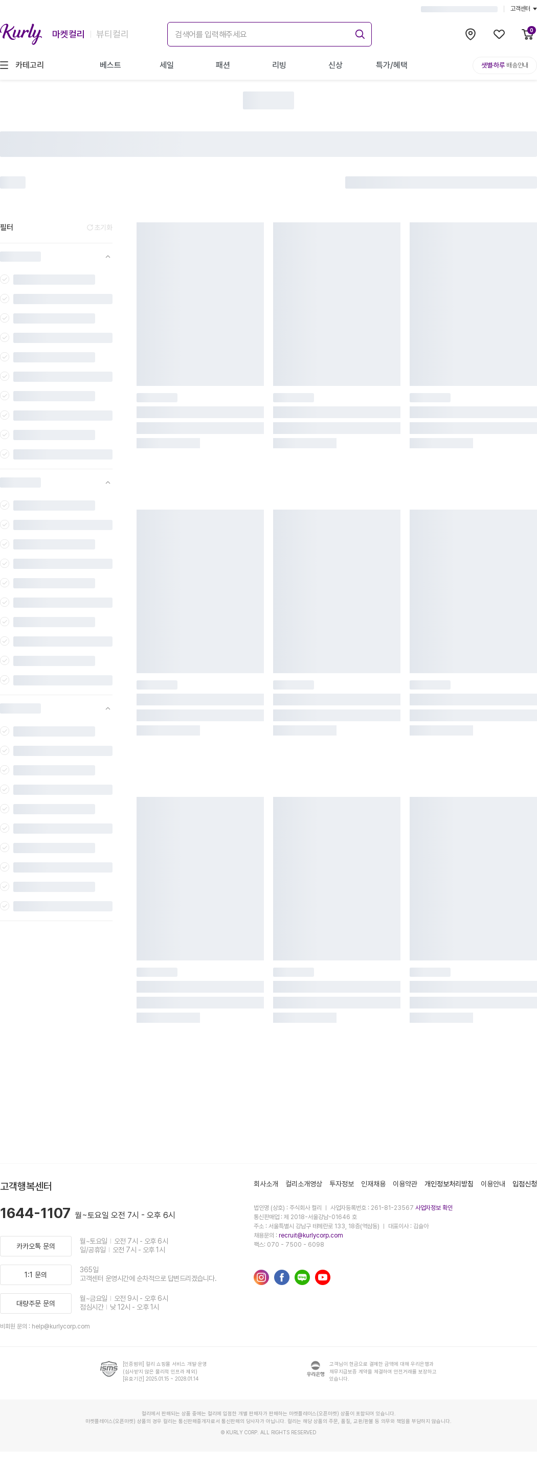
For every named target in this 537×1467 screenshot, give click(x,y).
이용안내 (493, 1184)
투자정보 (341, 1184)
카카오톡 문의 (35, 1246)
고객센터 (523, 8)
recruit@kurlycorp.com (311, 1235)
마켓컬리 (68, 34)
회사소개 (266, 1184)
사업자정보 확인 (434, 1207)
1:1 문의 (36, 1275)
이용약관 (405, 1184)
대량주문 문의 (35, 1303)
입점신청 (524, 1184)
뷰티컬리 (112, 34)
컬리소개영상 (303, 1184)
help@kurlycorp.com (61, 1326)
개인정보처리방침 (449, 1184)
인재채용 (373, 1184)
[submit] (358, 32)
